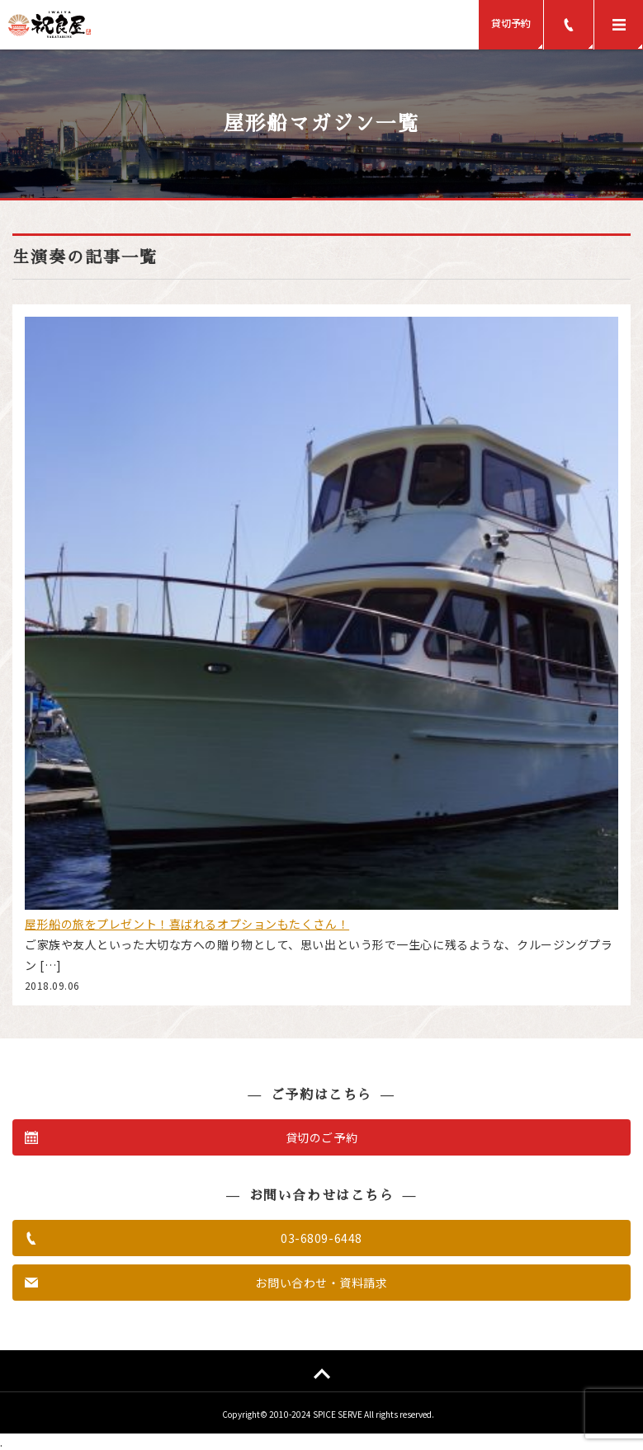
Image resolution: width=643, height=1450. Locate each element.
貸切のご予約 (321, 1137)
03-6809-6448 (321, 1238)
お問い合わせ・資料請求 (321, 1282)
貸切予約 (511, 23)
